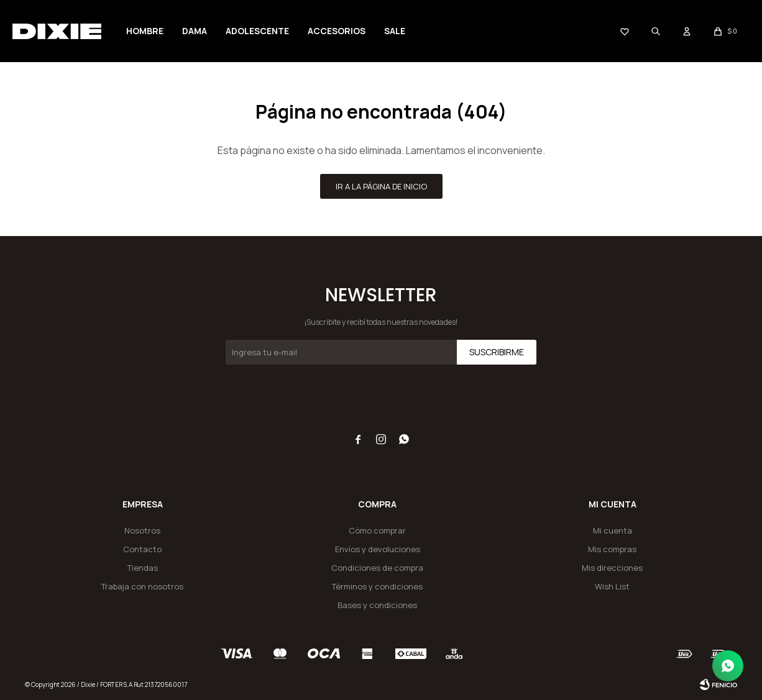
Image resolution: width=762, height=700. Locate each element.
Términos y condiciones (377, 586)
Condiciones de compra (377, 567)
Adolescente (257, 31)
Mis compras (612, 549)
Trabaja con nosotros (142, 586)
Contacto (142, 549)
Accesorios (336, 31)
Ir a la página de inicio (381, 186)
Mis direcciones (612, 567)
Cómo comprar (377, 530)
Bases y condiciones (377, 605)
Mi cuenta (612, 530)
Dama (194, 31)
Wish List (612, 586)
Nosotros (142, 530)
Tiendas (142, 567)
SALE (394, 31)
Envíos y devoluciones (377, 549)
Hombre (144, 31)
